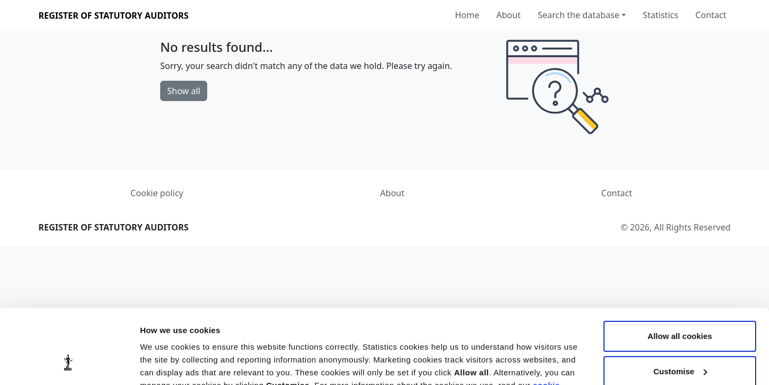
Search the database (578, 15)
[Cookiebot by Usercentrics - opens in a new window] (69, 364)
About (509, 15)
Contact (710, 15)
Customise (680, 307)
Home (467, 15)
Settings (156, 363)
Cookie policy (156, 193)
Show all (183, 91)
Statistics (660, 15)
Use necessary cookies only (679, 342)
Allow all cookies (680, 272)
